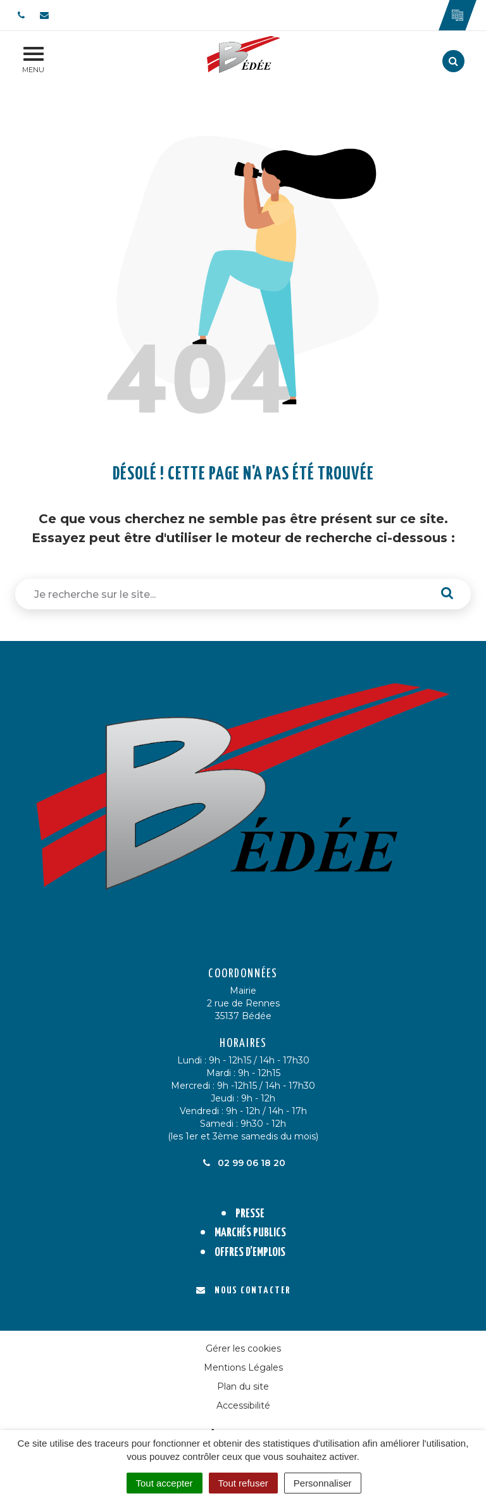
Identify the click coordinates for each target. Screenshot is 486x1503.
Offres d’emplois (250, 1252)
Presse (250, 1214)
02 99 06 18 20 (243, 1163)
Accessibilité (243, 1405)
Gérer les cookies (243, 1348)
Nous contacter (243, 1290)
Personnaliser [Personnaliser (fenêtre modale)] (323, 1483)
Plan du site (243, 1386)
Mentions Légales (243, 1367)
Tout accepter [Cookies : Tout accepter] (164, 1483)
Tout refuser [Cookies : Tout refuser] (243, 1483)
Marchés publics (250, 1233)
